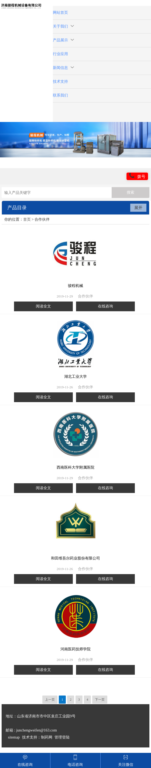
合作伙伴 (85, 296)
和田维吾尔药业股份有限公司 (75, 558)
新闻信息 (63, 68)
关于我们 (63, 26)
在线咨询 (105, 306)
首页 (27, 219)
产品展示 (63, 40)
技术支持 (60, 82)
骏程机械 (75, 286)
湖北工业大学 (75, 377)
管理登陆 (62, 737)
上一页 (50, 699)
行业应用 (60, 54)
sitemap (14, 737)
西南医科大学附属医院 (75, 467)
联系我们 (60, 95)
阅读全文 (43, 306)
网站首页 (60, 13)
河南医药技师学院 (75, 649)
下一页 (100, 699)
